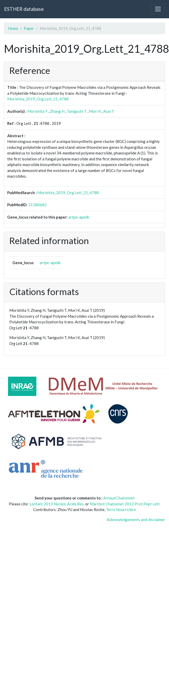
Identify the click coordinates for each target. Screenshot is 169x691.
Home (13, 28)
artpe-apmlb (78, 217)
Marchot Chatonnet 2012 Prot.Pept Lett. (125, 504)
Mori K (95, 111)
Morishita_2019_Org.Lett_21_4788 (38, 99)
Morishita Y (37, 111)
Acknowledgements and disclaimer (136, 519)
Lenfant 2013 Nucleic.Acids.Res (56, 504)
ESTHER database (24, 9)
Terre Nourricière (121, 509)
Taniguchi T (77, 111)
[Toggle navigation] (158, 9)
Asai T (108, 111)
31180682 (37, 204)
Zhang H (57, 111)
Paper (29, 28)
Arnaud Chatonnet (119, 498)
